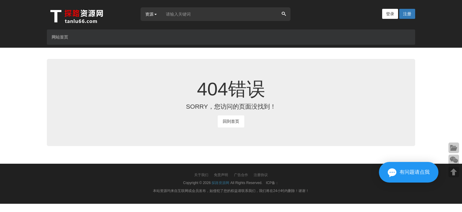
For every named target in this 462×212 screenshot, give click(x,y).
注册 (407, 13)
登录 (390, 13)
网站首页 (60, 37)
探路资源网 (220, 183)
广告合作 (241, 175)
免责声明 (221, 175)
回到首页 (231, 121)
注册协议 (261, 175)
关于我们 (201, 175)
